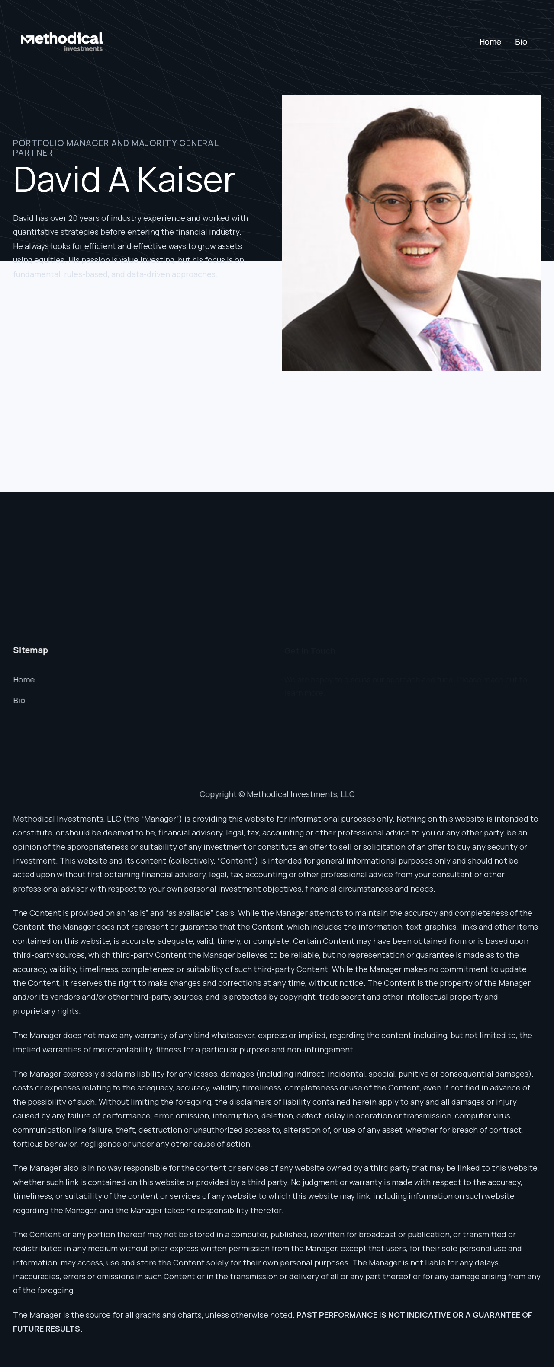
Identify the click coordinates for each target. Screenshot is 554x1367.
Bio (521, 41)
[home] (62, 42)
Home (490, 41)
